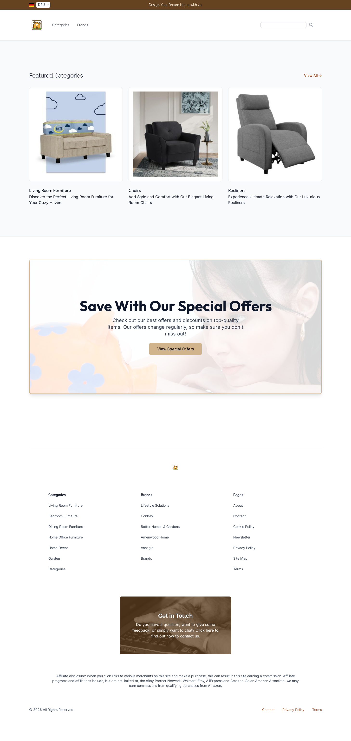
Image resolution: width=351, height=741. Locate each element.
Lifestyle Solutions (155, 505)
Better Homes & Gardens (160, 527)
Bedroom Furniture (63, 516)
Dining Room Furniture (65, 527)
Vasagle (147, 548)
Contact (239, 516)
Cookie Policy (243, 527)
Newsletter (241, 537)
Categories (60, 25)
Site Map (240, 558)
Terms (238, 569)
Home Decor (58, 548)
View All (313, 75)
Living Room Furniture (50, 190)
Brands (82, 25)
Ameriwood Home (155, 537)
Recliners (237, 190)
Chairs (135, 190)
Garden (54, 558)
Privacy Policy (244, 548)
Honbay (147, 516)
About (238, 505)
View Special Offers (175, 349)
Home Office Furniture (65, 537)
